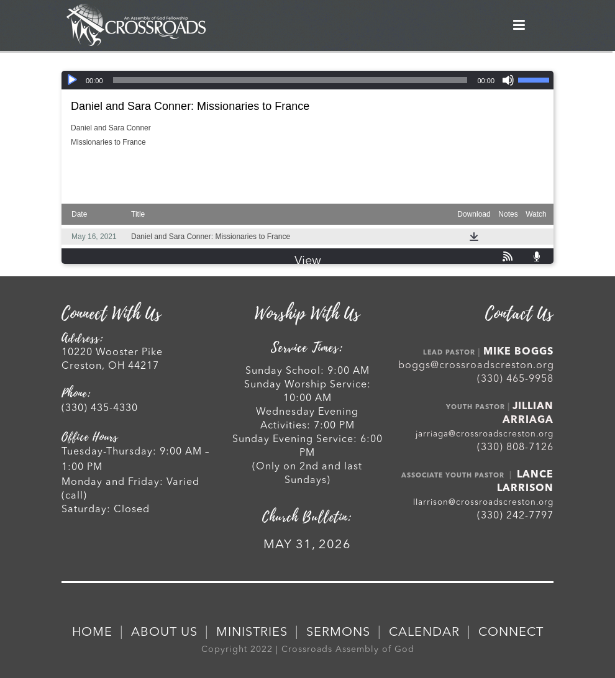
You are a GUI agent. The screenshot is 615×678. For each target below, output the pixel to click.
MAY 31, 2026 (307, 545)
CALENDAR (424, 632)
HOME (92, 632)
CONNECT (511, 632)
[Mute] (508, 80)
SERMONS (338, 632)
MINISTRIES (252, 632)
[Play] (72, 80)
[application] (308, 80)
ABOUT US (164, 632)
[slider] (290, 80)
